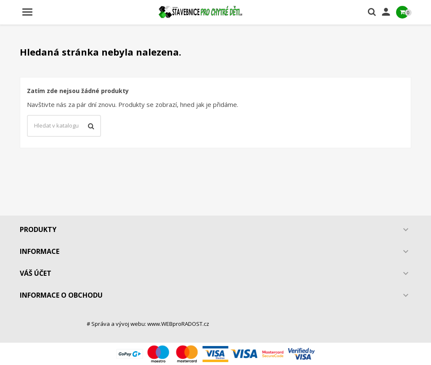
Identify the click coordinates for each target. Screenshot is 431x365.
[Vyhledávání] (64, 126)
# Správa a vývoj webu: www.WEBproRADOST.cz (148, 324)
